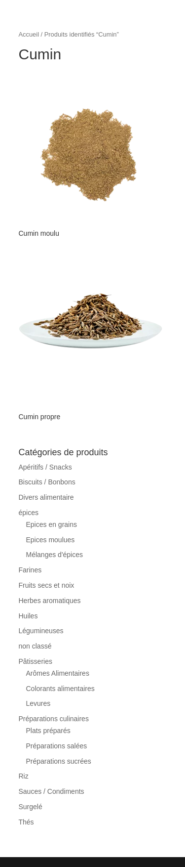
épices (28, 513)
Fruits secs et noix (46, 585)
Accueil (29, 34)
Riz (24, 776)
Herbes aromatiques (50, 601)
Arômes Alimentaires (57, 673)
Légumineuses (41, 631)
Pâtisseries (35, 661)
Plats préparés (48, 731)
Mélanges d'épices (54, 555)
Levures (38, 703)
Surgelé (30, 807)
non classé (35, 646)
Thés (26, 822)
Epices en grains (51, 524)
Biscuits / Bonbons (47, 482)
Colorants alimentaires (60, 689)
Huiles (28, 616)
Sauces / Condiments (51, 791)
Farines (30, 570)
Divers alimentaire (46, 497)
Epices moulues (50, 540)
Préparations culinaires (54, 719)
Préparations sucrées (58, 761)
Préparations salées (56, 746)
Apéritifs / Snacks (45, 467)
